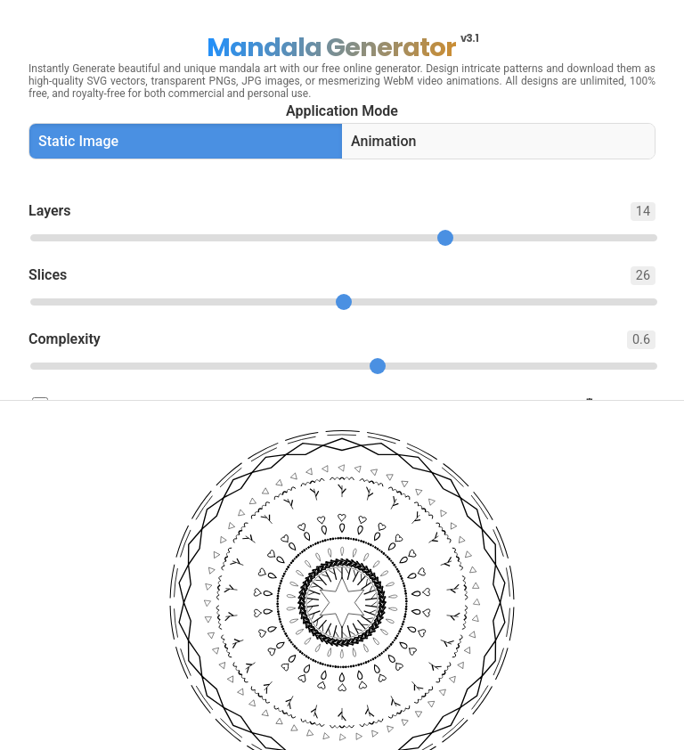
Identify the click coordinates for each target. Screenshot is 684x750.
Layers (342, 211)
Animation (383, 141)
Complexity (342, 339)
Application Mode (342, 110)
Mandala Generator (342, 47)
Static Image (78, 141)
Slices (342, 275)
